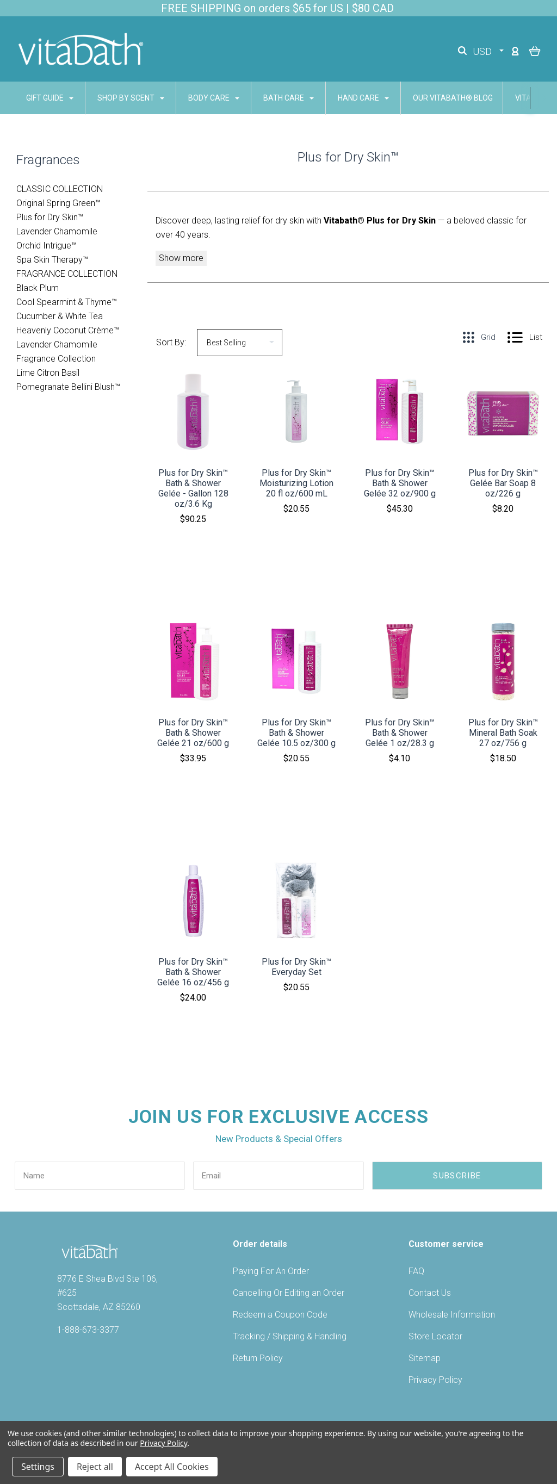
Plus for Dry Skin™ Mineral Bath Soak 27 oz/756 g (503, 732)
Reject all (95, 1467)
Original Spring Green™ (58, 203)
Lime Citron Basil (47, 373)
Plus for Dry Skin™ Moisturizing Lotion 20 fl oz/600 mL (296, 483)
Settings (37, 1467)
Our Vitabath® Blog (453, 98)
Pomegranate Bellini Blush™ (68, 387)
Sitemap (425, 1358)
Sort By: (171, 342)
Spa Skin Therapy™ (52, 259)
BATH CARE (288, 98)
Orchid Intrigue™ (46, 245)
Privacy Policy (435, 1380)
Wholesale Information (452, 1314)
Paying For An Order (271, 1271)
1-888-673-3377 (88, 1330)
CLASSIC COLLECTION (59, 189)
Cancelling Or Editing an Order (288, 1293)
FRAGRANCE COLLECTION (66, 274)
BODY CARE (213, 98)
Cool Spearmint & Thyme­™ (66, 302)
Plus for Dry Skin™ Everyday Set (296, 967)
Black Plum (37, 288)
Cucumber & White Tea (59, 316)
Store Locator (435, 1336)
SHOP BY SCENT (130, 98)
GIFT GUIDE (49, 98)
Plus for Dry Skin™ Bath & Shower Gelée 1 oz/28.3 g (400, 732)
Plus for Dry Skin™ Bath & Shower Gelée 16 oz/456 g (193, 972)
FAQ (416, 1271)
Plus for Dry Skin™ (49, 217)
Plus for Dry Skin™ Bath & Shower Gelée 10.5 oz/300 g (296, 732)
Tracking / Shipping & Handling (289, 1336)
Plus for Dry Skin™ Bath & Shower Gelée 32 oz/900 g (400, 483)
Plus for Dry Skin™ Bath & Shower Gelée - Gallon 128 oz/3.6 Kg (193, 488)
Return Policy (258, 1358)
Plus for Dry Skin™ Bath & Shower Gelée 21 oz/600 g (193, 732)
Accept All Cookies (172, 1467)
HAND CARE (363, 98)
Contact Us (430, 1293)
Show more (181, 258)
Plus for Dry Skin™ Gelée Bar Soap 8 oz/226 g (503, 483)
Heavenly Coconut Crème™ (67, 330)
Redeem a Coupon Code (280, 1314)
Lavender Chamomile (56, 231)
